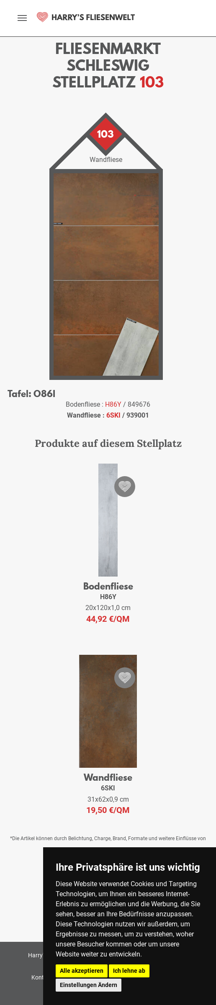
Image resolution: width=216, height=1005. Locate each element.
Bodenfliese (108, 585)
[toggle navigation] (22, 18)
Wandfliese (108, 777)
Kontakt (41, 977)
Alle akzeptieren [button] (81, 970)
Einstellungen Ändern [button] (88, 985)
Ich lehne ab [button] (129, 970)
